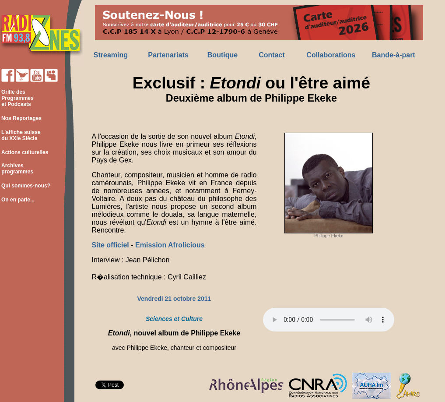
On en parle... (18, 200)
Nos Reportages (21, 118)
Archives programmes (16, 168)
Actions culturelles (24, 152)
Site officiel (111, 245)
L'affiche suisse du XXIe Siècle (20, 135)
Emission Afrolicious (170, 245)
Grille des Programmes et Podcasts (17, 98)
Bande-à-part (393, 55)
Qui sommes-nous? (25, 186)
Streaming (111, 55)
